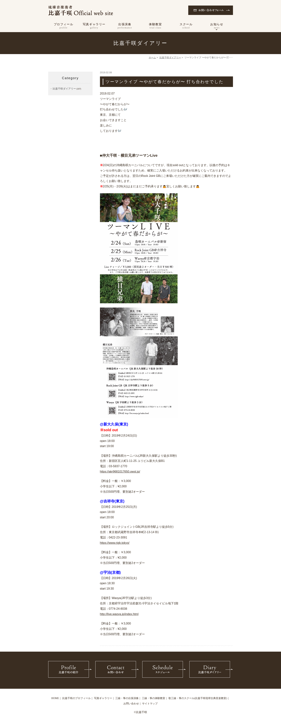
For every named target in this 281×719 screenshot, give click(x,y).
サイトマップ (150, 703)
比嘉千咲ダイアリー (170, 57)
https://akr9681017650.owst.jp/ (120, 471)
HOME (55, 698)
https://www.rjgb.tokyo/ (115, 542)
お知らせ (216, 26)
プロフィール (63, 26)
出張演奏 (124, 26)
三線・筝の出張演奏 (127, 698)
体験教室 (155, 26)
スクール (186, 26)
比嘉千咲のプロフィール (76, 698)
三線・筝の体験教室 (153, 698)
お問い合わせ (131, 703)
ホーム (152, 57)
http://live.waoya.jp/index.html (119, 614)
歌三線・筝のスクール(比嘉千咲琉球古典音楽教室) (197, 698)
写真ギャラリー (94, 26)
